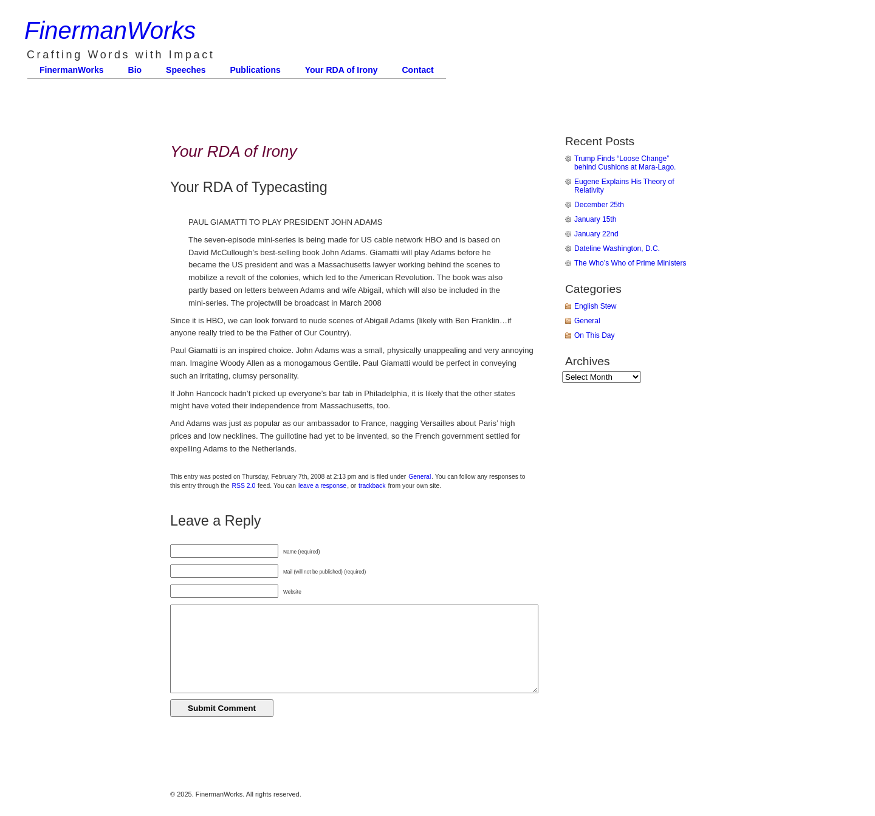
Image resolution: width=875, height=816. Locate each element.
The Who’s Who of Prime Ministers (630, 263)
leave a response (322, 485)
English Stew (595, 306)
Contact (418, 70)
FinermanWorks (110, 30)
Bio (135, 70)
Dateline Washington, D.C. (617, 248)
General (419, 476)
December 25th (599, 205)
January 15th (595, 219)
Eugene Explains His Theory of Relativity (624, 185)
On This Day (594, 335)
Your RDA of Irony (341, 70)
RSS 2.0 (244, 485)
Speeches (185, 70)
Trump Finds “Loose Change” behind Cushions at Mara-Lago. (625, 162)
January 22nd (596, 234)
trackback (372, 485)
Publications (255, 70)
